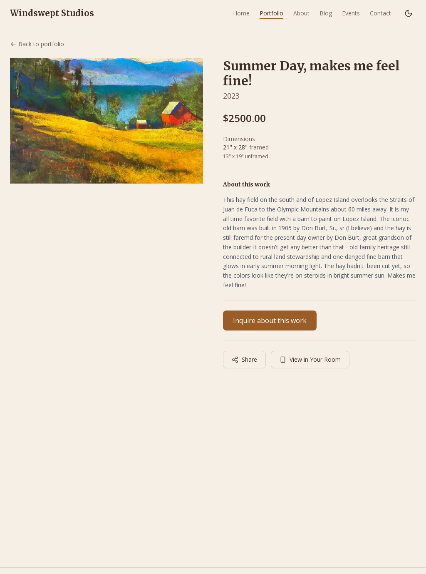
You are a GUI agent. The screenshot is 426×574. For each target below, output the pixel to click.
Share (244, 359)
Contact (380, 13)
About (301, 13)
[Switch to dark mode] (408, 13)
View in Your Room (310, 359)
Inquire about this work (270, 320)
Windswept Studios (52, 13)
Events (351, 13)
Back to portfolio (37, 44)
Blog (326, 13)
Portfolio (271, 13)
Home (241, 13)
